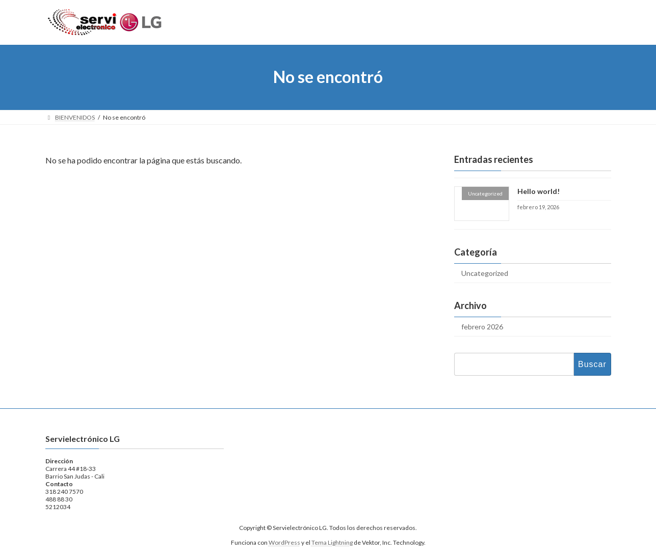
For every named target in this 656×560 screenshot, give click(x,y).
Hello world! (538, 191)
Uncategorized (484, 273)
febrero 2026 (482, 326)
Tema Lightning (332, 542)
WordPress (284, 542)
